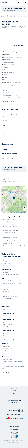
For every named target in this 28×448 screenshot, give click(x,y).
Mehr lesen (5, 120)
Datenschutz (14, 398)
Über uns (14, 388)
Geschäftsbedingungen (14, 400)
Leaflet (12, 212)
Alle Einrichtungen (7, 85)
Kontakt (14, 390)
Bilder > (3, 16)
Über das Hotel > (11, 16)
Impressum (14, 402)
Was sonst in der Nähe (8, 101)
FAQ (14, 393)
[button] (24, 207)
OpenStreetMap (18, 212)
